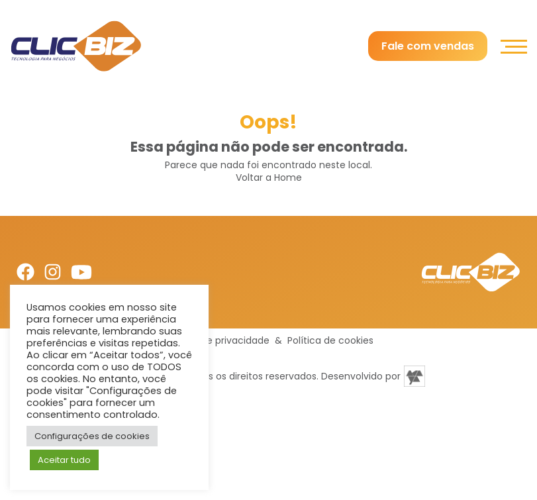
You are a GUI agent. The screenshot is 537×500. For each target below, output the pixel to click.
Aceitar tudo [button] (64, 460)
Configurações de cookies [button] (92, 436)
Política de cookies (330, 340)
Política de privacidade (216, 340)
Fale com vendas (427, 46)
